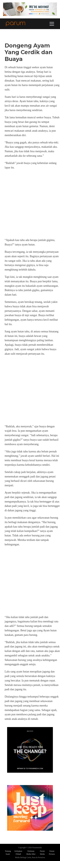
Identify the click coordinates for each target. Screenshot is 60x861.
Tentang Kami (8, 852)
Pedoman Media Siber (30, 852)
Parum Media (42, 852)
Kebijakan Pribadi (18, 852)
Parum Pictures (52, 852)
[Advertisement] (30, 203)
